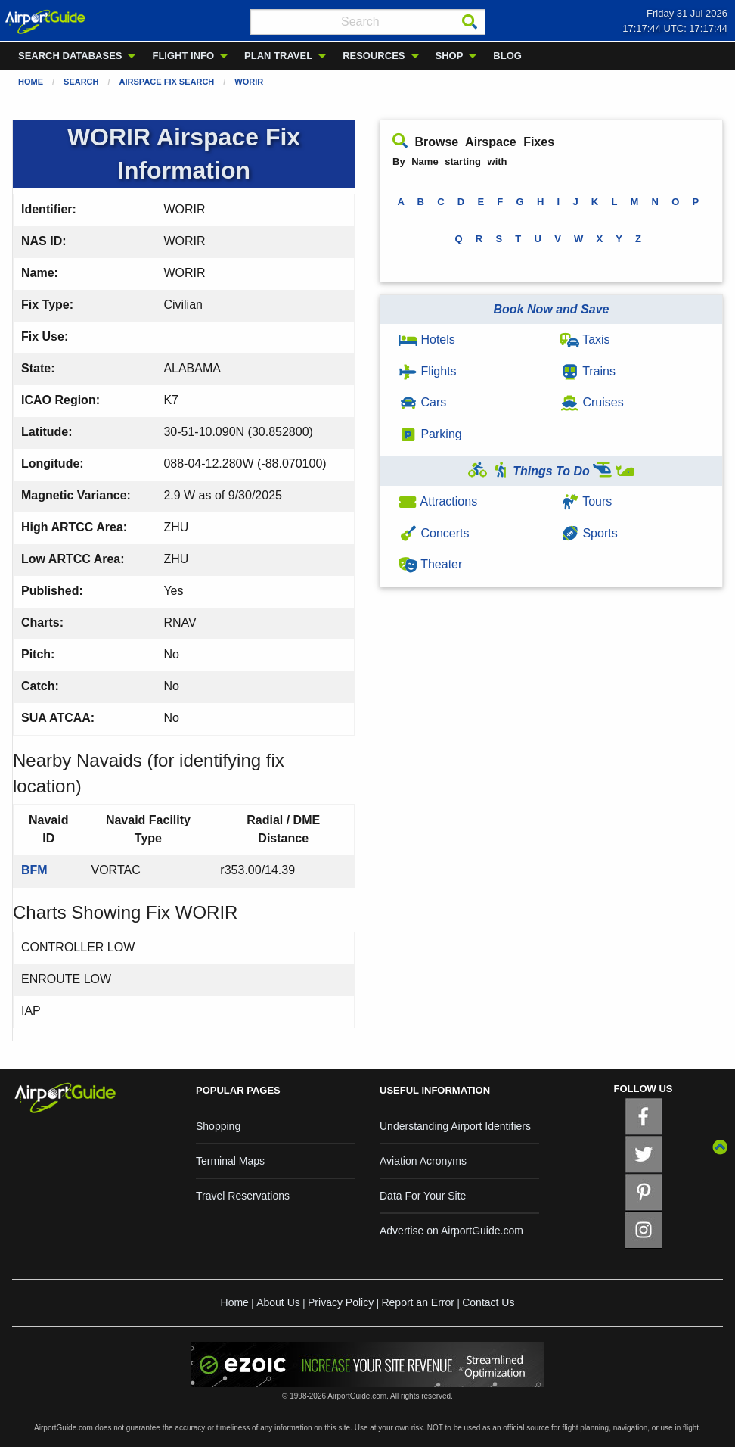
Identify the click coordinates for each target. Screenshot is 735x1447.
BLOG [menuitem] (507, 55)
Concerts (434, 533)
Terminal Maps (230, 1161)
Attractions (438, 501)
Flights (428, 371)
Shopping (218, 1126)
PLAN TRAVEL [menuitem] (278, 55)
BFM (34, 870)
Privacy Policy (341, 1302)
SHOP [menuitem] (450, 55)
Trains (588, 371)
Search (81, 81)
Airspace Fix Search (167, 81)
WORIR (248, 81)
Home (30, 81)
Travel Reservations (243, 1196)
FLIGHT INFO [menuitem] (183, 55)
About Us (278, 1302)
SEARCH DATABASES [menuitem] (70, 55)
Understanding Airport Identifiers (455, 1126)
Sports (589, 533)
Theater (430, 564)
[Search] (469, 22)
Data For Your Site (423, 1196)
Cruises (592, 402)
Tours (586, 501)
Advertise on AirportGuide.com (451, 1231)
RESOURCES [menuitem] (374, 55)
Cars (422, 402)
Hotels (427, 339)
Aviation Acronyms (423, 1161)
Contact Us (488, 1302)
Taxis (585, 339)
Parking (430, 434)
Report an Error (417, 1302)
